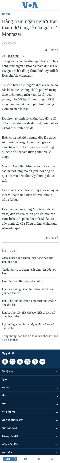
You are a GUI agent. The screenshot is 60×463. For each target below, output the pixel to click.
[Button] (51, 50)
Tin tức (6, 14)
